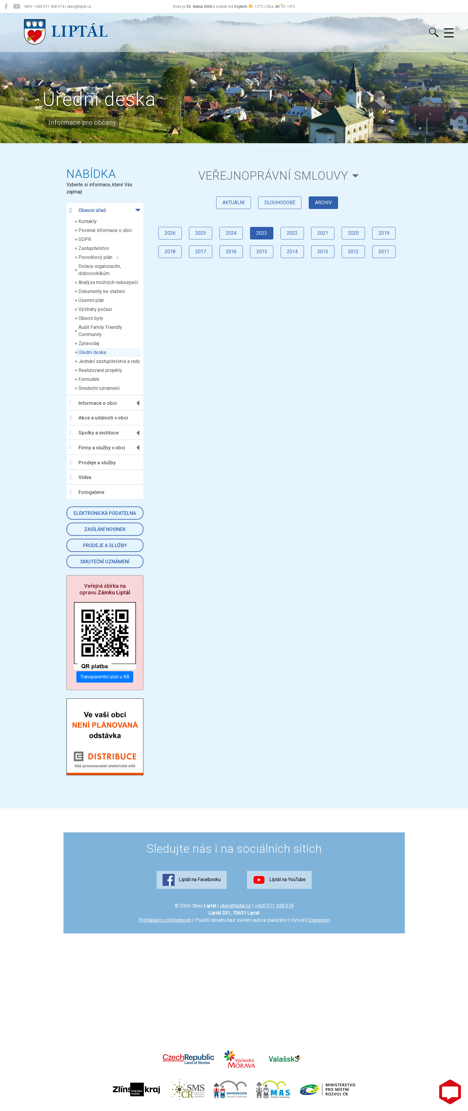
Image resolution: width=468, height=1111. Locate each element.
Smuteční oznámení (98, 388)
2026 (170, 233)
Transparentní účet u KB (104, 677)
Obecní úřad (87, 210)
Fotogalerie (86, 492)
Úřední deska (92, 352)
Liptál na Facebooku (192, 880)
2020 (353, 233)
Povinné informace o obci (105, 230)
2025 (200, 233)
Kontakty (87, 221)
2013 (322, 251)
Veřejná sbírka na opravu (104, 589)
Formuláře (88, 379)
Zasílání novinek (105, 529)
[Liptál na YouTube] (16, 6)
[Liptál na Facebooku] (6, 6)
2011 (383, 251)
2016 (231, 251)
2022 (292, 233)
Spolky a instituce (94, 433)
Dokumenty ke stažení (101, 291)
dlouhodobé (279, 202)
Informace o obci (93, 403)
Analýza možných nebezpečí (108, 282)
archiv (323, 202)
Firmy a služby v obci (97, 447)
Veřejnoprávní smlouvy (273, 175)
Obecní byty (90, 318)
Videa (80, 477)
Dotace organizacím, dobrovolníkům (99, 269)
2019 (383, 233)
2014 (292, 251)
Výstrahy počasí (95, 309)
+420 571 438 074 (274, 906)
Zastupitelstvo (93, 248)
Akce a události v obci (98, 418)
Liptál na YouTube (279, 880)
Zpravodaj (88, 343)
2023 (261, 233)
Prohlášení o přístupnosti (165, 920)
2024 (231, 233)
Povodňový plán (98, 257)
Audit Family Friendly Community (100, 330)
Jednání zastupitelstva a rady (109, 361)
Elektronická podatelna (105, 513)
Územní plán (91, 300)
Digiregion (319, 920)
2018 (170, 251)
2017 (200, 251)
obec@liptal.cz (235, 906)
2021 (322, 233)
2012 (353, 251)
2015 (261, 251)
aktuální (233, 202)
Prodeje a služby (92, 462)
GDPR (84, 239)
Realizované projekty (100, 370)
